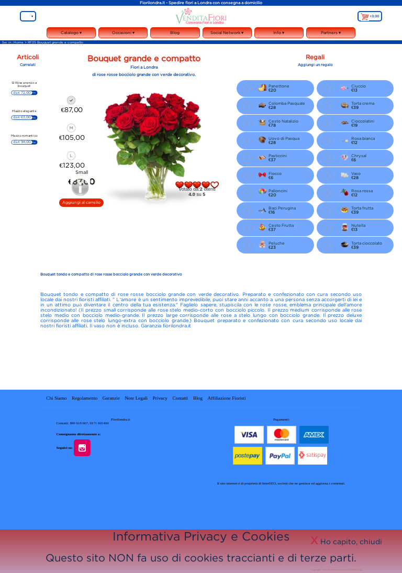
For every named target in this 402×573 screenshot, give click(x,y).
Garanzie (111, 397)
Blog (175, 32)
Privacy (160, 397)
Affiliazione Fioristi (227, 397)
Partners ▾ (331, 32)
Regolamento (84, 397)
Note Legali (136, 397)
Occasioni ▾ (123, 34)
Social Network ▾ (227, 34)
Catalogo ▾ (71, 34)
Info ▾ (279, 34)
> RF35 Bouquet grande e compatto (54, 42)
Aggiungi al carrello (81, 202)
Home (19, 42)
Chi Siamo (56, 397)
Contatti (180, 397)
